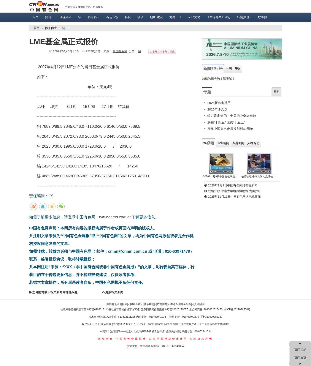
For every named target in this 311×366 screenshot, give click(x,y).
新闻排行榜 (213, 68)
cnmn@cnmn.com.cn (160, 324)
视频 (208, 143)
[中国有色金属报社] (117, 304)
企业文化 (194, 17)
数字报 (262, 17)
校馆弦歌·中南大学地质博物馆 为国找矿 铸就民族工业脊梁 (259, 176)
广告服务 (98, 7)
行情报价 (244, 17)
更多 (276, 91)
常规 (172, 51)
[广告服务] (162, 304)
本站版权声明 (201, 338)
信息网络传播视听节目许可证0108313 (82, 309)
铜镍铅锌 (66, 17)
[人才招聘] (199, 304)
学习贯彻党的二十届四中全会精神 (231, 116)
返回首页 (300, 358)
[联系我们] (149, 304)
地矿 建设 (156, 17)
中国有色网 (120, 51)
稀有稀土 (94, 17)
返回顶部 (300, 350)
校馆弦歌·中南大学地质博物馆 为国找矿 (232, 191)
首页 (35, 17)
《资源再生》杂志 (218, 17)
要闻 (49, 17)
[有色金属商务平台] (181, 304)
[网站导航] (135, 304)
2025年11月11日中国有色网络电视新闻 (232, 196)
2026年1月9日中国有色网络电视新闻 (221, 176)
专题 (207, 92)
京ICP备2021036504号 (237, 309)
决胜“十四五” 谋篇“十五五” (226, 122)
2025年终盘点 (217, 109)
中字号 (163, 51)
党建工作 (175, 17)
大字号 (153, 51)
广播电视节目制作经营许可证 (123, 309)
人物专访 (253, 143)
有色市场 (112, 17)
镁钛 (140, 17)
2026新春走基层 (219, 103)
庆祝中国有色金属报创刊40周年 (230, 129)
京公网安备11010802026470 (205, 309)
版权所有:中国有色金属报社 (122, 338)
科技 (128, 17)
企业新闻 (223, 143)
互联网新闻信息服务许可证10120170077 (164, 309)
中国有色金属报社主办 (78, 7)
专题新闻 (238, 143)
